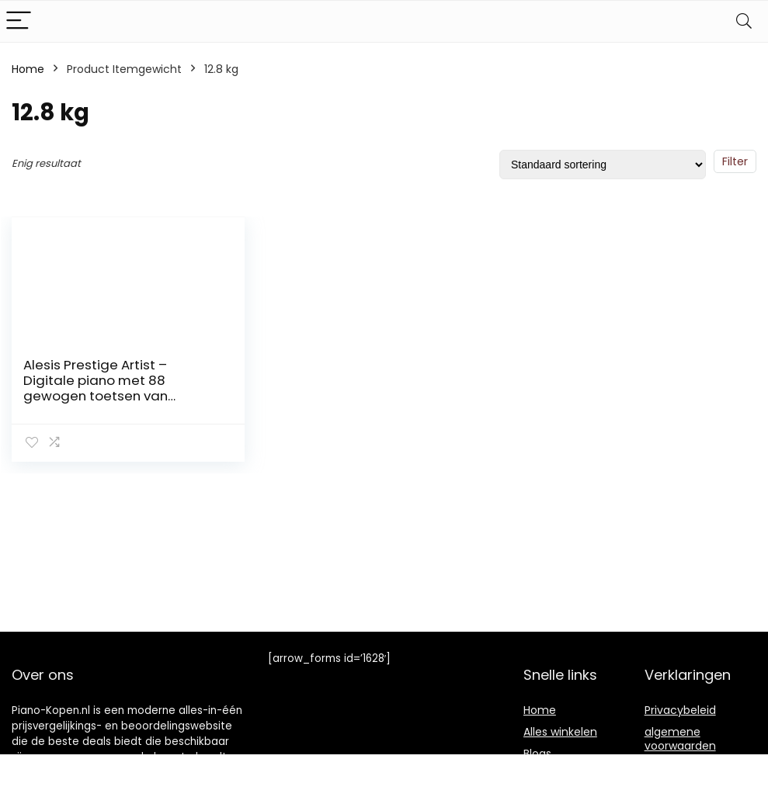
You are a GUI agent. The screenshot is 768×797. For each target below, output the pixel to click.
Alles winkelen (560, 732)
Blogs (537, 753)
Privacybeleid (680, 710)
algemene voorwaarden (680, 739)
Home (28, 69)
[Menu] (18, 21)
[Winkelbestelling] (602, 164)
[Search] (744, 21)
